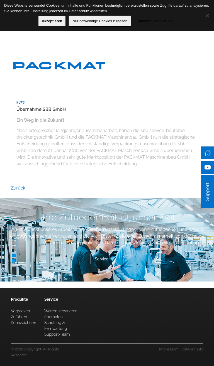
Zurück (18, 188)
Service (101, 259)
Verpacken (20, 311)
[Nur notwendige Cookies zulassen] (207, 15)
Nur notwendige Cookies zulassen (99, 21)
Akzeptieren (52, 21)
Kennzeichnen (23, 322)
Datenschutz (192, 349)
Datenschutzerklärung (154, 21)
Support (207, 191)
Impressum (169, 349)
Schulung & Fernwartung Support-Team (57, 328)
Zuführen (19, 317)
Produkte (19, 299)
